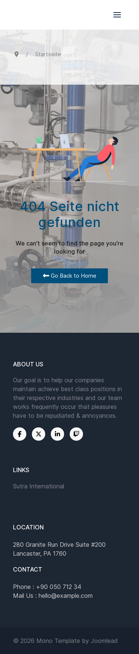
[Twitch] (76, 434)
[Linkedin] (57, 434)
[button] (117, 15)
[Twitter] (38, 434)
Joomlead (104, 640)
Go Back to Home (70, 275)
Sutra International (38, 486)
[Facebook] (19, 434)
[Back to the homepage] (69, 15)
